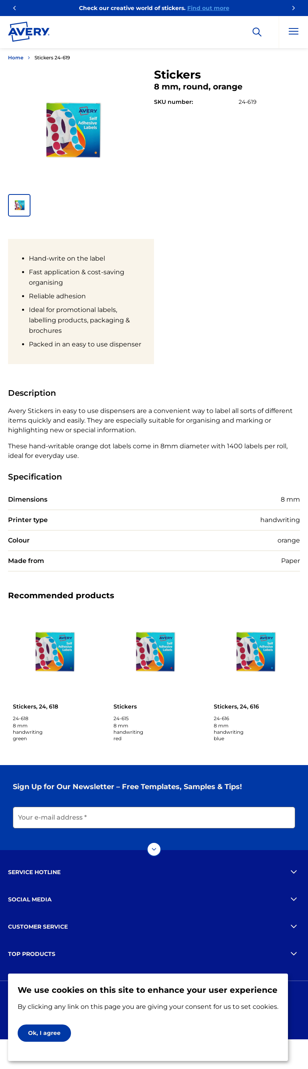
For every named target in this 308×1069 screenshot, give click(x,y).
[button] (19, 205)
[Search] (257, 32)
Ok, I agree (44, 1033)
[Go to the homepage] (29, 33)
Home (15, 58)
